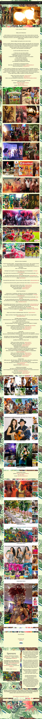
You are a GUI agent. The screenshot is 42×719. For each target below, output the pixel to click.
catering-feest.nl (7, 657)
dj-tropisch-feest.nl (34, 282)
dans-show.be (32, 325)
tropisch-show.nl (28, 75)
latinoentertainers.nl (35, 280)
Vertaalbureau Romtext (8, 665)
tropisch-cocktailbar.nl (21, 351)
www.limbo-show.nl (22, 301)
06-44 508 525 (26, 82)
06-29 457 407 (19, 82)
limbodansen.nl (26, 66)
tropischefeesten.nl (30, 64)
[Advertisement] (22, 710)
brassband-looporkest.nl (23, 370)
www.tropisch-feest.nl (21, 316)
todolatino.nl (14, 658)
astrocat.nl (15, 669)
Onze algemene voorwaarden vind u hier (21, 696)
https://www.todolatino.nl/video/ (30, 78)
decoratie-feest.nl (30, 307)
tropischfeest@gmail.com (22, 85)
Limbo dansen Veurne (6, 2)
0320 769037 (21, 474)
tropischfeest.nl (26, 76)
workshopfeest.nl (33, 275)
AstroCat (20, 699)
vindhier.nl (21, 640)
